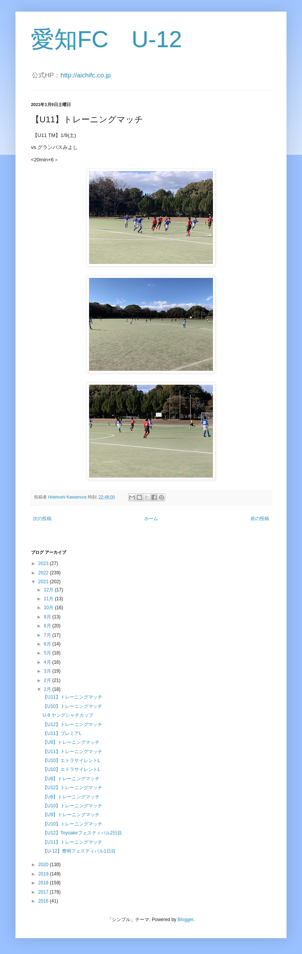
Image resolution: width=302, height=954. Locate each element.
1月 (48, 689)
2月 (48, 680)
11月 (49, 598)
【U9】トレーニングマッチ (71, 742)
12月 (49, 590)
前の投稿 (260, 518)
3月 (48, 671)
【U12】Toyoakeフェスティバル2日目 (82, 833)
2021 (44, 581)
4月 (48, 662)
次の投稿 (42, 518)
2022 (44, 572)
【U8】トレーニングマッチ (71, 778)
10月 (49, 607)
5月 (48, 653)
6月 (48, 644)
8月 (48, 626)
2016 (44, 901)
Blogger (186, 919)
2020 (44, 864)
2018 (44, 882)
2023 (44, 563)
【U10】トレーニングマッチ (72, 706)
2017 (44, 892)
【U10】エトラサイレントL (71, 760)
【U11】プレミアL (62, 733)
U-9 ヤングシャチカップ (68, 715)
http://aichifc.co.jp (85, 75)
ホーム (151, 518)
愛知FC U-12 (106, 39)
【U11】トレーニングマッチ (72, 697)
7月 (48, 635)
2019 (44, 874)
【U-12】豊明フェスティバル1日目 (79, 851)
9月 (48, 617)
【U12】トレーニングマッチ (72, 724)
